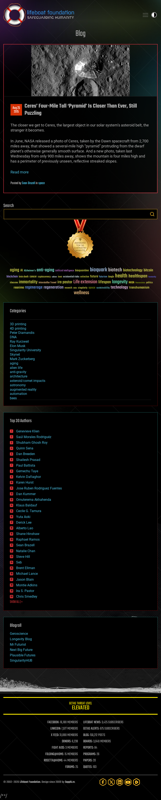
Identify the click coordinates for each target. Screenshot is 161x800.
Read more (19, 172)
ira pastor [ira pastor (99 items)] (64, 282)
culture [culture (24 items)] (54, 277)
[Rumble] (136, 782)
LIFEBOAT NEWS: (92, 722)
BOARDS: (88, 741)
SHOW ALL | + (16, 602)
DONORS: (66, 741)
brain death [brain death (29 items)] (24, 277)
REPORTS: (88, 748)
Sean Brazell (28, 183)
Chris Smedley (26, 596)
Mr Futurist (18, 645)
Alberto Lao (24, 528)
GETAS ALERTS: (91, 728)
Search (152, 214)
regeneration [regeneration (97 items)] (54, 287)
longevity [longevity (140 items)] (120, 282)
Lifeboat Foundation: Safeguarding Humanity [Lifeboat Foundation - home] (70, 14)
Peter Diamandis (22, 333)
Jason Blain (25, 579)
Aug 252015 (16, 110)
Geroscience (19, 634)
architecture (18, 376)
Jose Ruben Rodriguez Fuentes (39, 488)
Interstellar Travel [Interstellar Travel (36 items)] (47, 282)
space (41, 183)
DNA (13, 337)
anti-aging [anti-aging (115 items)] (45, 270)
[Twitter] (111, 782)
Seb (19, 562)
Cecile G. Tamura (28, 511)
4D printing (18, 328)
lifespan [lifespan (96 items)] (104, 282)
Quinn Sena (24, 448)
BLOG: (86, 735)
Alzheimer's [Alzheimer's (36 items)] (30, 270)
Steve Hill (23, 557)
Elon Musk (17, 346)
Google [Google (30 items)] (111, 277)
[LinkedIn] (119, 782)
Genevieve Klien (27, 431)
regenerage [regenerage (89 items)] (34, 287)
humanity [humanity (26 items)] (152, 277)
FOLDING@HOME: (54, 754)
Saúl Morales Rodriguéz (33, 437)
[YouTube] (128, 782)
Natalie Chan (25, 551)
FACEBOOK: (53, 722)
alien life (16, 368)
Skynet (15, 354)
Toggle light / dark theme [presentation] (154, 15)
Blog (80, 34)
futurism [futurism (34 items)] (103, 277)
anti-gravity (18, 372)
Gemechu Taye (27, 471)
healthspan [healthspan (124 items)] (138, 276)
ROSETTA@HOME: (53, 760)
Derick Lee (23, 522)
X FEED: (55, 735)
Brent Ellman (25, 568)
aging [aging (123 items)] (14, 270)
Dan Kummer (26, 494)
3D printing (18, 324)
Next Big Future (21, 650)
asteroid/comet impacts (27, 381)
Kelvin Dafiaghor (28, 477)
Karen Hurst (25, 482)
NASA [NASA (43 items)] (131, 282)
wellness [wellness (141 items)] (81, 293)
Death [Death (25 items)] (60, 277)
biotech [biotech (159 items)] (115, 270)
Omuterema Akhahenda (33, 500)
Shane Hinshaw (27, 534)
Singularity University (25, 350)
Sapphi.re (70, 782)
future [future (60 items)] (94, 276)
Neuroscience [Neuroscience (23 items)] (140, 283)
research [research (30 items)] (68, 288)
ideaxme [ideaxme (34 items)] (14, 282)
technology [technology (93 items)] (119, 287)
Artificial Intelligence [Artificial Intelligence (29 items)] (64, 270)
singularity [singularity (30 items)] (82, 288)
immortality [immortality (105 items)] (28, 282)
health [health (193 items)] (121, 276)
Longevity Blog (21, 639)
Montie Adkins (26, 585)
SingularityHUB (21, 660)
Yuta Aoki (23, 517)
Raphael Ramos (28, 539)
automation (18, 394)
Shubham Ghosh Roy (32, 443)
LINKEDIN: (55, 728)
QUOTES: (87, 767)
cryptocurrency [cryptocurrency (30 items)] (44, 277)
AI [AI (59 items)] (21, 271)
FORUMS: (70, 767)
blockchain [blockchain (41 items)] (12, 276)
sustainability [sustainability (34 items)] (103, 288)
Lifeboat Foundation (30, 782)
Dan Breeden (25, 454)
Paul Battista (25, 465)
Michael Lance (27, 574)
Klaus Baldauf (26, 505)
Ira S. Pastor (25, 591)
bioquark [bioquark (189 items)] (98, 270)
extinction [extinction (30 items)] (84, 277)
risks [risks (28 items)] (75, 288)
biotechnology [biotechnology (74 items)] (133, 270)
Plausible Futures (22, 655)
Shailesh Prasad (28, 460)
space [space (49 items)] (91, 287)
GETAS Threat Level (80, 706)
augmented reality (23, 390)
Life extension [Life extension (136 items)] (85, 282)
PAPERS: (87, 760)
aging (14, 363)
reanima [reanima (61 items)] (19, 288)
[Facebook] (103, 782)
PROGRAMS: (89, 754)
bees (13, 398)
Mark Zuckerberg (22, 359)
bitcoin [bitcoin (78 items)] (148, 270)
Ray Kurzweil (19, 341)
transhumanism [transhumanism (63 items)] (139, 288)
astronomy (18, 385)
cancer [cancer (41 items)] (33, 276)
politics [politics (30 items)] (149, 282)
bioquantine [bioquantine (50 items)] (82, 270)
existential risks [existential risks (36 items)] (71, 276)
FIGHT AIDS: (58, 748)
